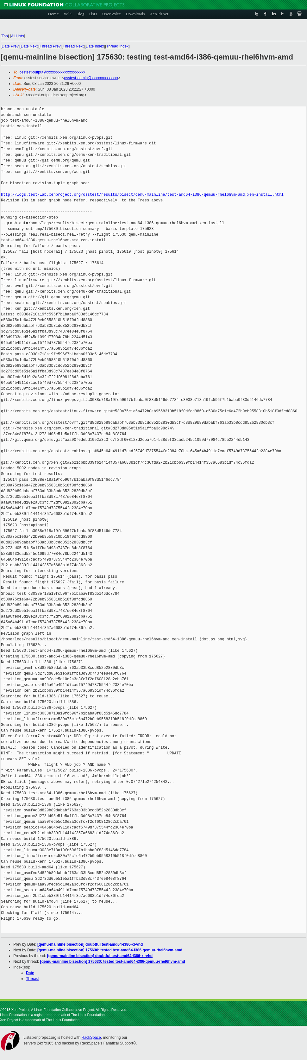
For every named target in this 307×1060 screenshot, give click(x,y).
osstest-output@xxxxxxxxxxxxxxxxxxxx (52, 72)
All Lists (17, 36)
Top (5, 36)
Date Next (29, 46)
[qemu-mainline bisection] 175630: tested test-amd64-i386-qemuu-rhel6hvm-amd (109, 950)
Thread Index (117, 46)
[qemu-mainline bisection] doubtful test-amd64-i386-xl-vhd (90, 944)
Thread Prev (50, 46)
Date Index (95, 46)
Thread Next (73, 46)
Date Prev (10, 46)
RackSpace (91, 1037)
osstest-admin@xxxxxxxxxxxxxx (91, 78)
